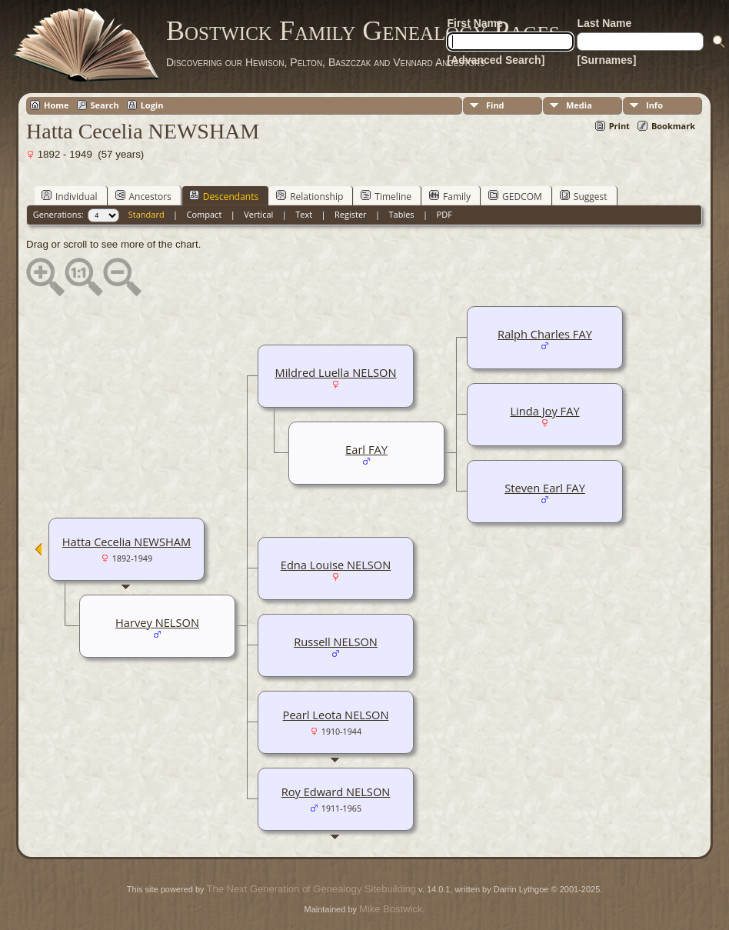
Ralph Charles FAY (545, 334)
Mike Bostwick (390, 909)
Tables (401, 214)
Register (351, 214)
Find (495, 105)
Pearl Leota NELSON (336, 714)
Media (579, 105)
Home (56, 105)
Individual (70, 196)
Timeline (386, 196)
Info (654, 105)
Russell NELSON (336, 641)
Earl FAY (366, 449)
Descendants (223, 196)
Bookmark (673, 126)
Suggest (584, 196)
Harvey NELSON (157, 622)
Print (619, 126)
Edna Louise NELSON (336, 564)
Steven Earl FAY (544, 487)
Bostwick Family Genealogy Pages (363, 30)
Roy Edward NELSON (336, 791)
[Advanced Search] (495, 60)
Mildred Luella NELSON (335, 372)
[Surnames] (606, 60)
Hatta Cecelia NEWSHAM (126, 541)
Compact (204, 214)
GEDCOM (515, 196)
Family (450, 196)
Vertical (258, 214)
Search (105, 105)
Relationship (309, 196)
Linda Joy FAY (544, 410)
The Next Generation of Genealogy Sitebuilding (311, 889)
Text (303, 214)
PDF (444, 214)
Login (152, 105)
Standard (146, 214)
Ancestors (143, 196)
